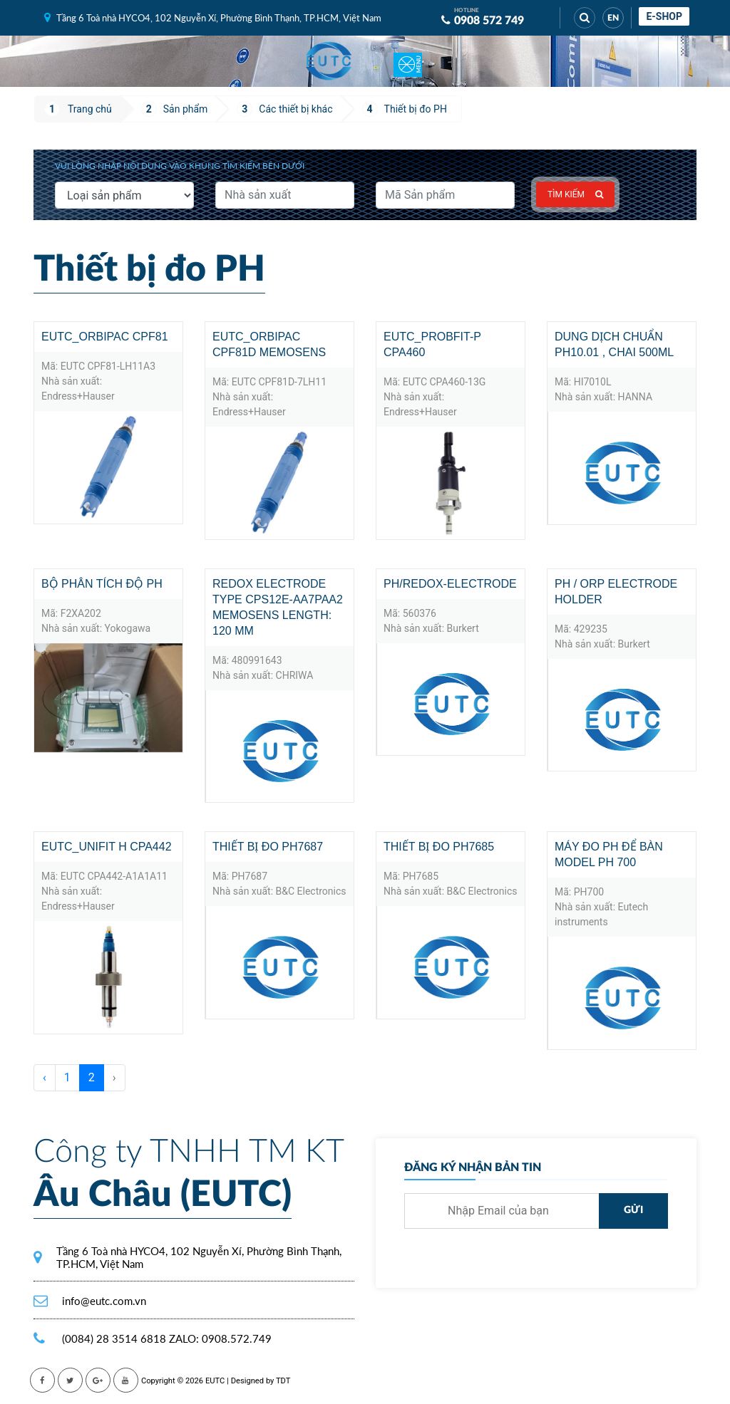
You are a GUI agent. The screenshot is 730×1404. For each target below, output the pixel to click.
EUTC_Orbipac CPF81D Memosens (269, 344)
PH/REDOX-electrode (450, 584)
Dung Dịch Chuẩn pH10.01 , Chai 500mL (614, 344)
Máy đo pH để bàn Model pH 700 (609, 854)
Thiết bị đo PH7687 (267, 847)
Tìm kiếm (575, 194)
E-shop (664, 16)
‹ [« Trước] (44, 1077)
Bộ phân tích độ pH (102, 584)
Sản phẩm (185, 109)
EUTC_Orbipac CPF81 (104, 337)
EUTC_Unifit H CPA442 (106, 847)
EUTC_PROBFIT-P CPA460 (432, 344)
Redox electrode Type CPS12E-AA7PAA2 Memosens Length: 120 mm (277, 607)
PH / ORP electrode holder (616, 591)
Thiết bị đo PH (415, 109)
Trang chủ (90, 109)
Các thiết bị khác (295, 109)
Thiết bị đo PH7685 (439, 847)
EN (613, 18)
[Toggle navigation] (408, 61)
